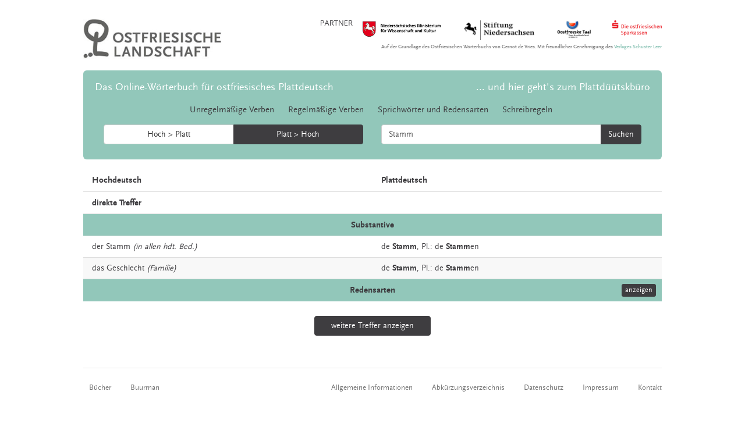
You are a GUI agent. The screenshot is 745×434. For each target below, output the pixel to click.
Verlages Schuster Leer (638, 47)
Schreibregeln (527, 110)
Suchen (621, 134)
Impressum (601, 387)
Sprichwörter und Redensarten (433, 110)
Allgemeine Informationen (372, 387)
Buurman (144, 387)
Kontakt (650, 387)
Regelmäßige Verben (326, 110)
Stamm (118, 246)
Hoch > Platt (168, 134)
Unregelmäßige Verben (232, 110)
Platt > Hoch (298, 134)
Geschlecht (125, 268)
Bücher (100, 387)
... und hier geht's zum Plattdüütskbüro (563, 87)
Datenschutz (543, 387)
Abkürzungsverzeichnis (468, 387)
